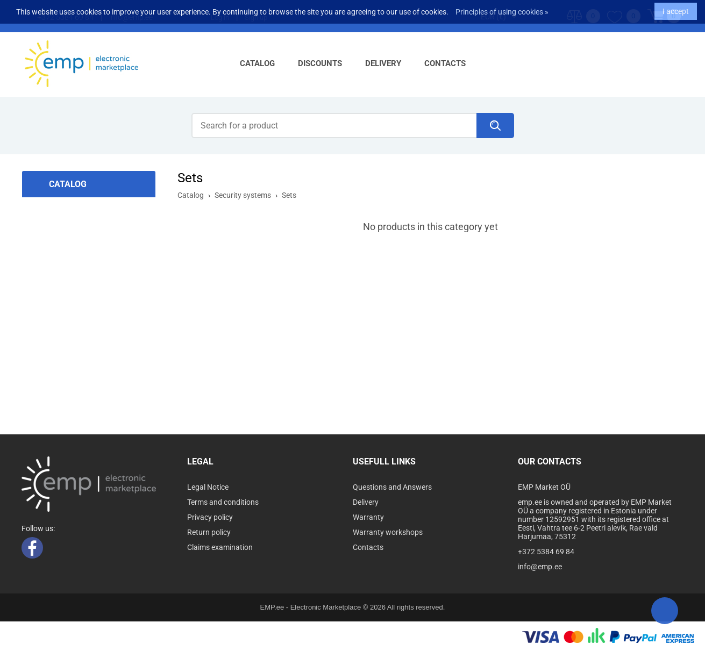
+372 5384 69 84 (546, 551)
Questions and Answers (392, 487)
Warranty (368, 517)
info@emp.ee (540, 566)
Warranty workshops (388, 532)
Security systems (243, 195)
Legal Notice (208, 487)
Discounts (320, 63)
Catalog (257, 63)
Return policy (209, 532)
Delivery (383, 63)
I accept (676, 8)
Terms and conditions (223, 502)
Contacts (445, 63)
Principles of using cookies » (502, 9)
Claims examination (220, 547)
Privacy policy (210, 517)
